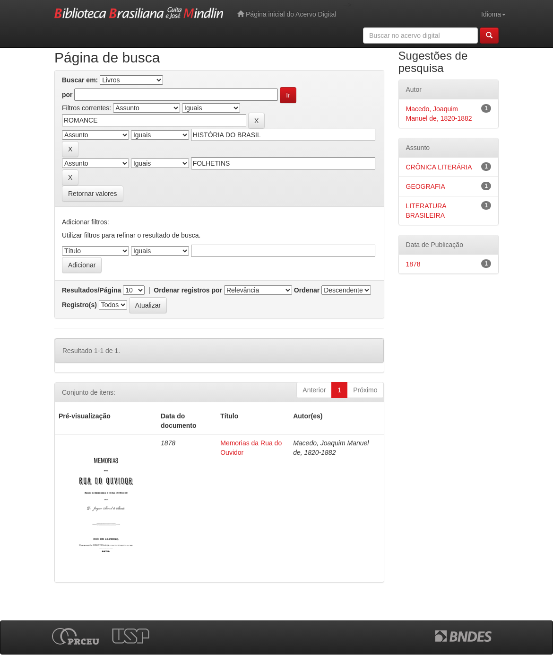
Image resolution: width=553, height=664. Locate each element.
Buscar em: (80, 80)
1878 (413, 264)
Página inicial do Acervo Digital (286, 14)
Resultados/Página (91, 290)
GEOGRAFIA (425, 186)
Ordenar (307, 290)
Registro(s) (79, 305)
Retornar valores (92, 193)
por (67, 94)
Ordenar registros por (188, 290)
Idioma (493, 14)
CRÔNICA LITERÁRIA (439, 167)
